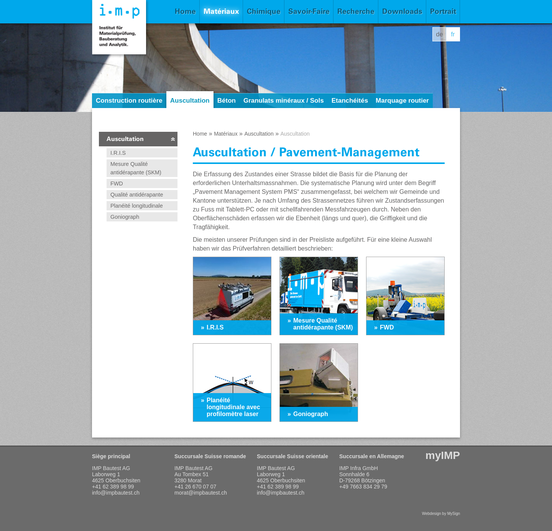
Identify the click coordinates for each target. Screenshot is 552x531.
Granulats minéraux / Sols (283, 100)
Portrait (443, 11)
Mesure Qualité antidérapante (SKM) (135, 168)
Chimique (264, 11)
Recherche (356, 11)
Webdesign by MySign (441, 513)
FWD (116, 183)
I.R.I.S (118, 153)
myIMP (443, 455)
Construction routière (129, 100)
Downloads (402, 11)
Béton (226, 100)
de (439, 34)
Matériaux (221, 11)
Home (185, 11)
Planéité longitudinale (136, 206)
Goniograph (124, 217)
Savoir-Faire (309, 11)
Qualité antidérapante (136, 195)
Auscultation (190, 100)
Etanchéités (350, 100)
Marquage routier (402, 100)
